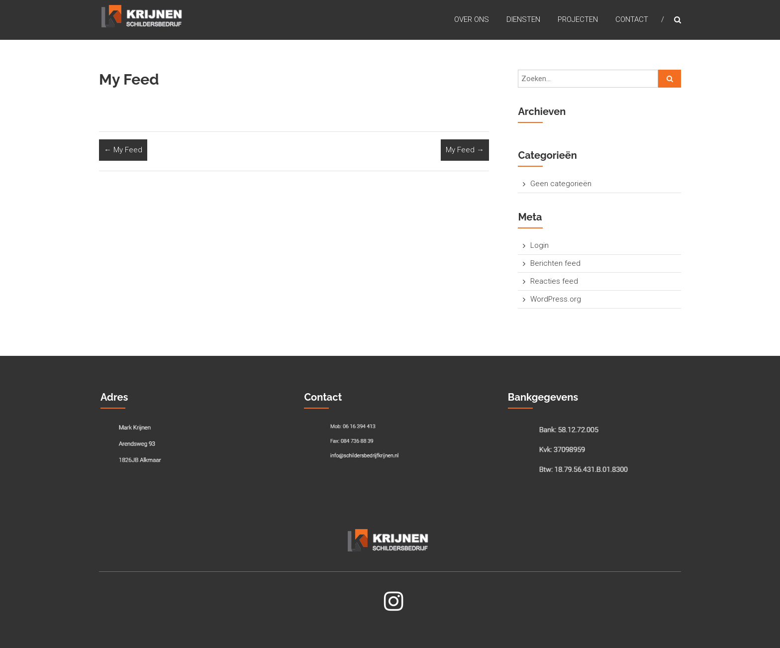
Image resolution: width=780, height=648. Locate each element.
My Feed (123, 149)
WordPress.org (555, 299)
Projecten (578, 19)
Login (539, 245)
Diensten (523, 19)
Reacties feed (554, 281)
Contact (631, 19)
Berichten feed (555, 263)
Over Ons (471, 19)
